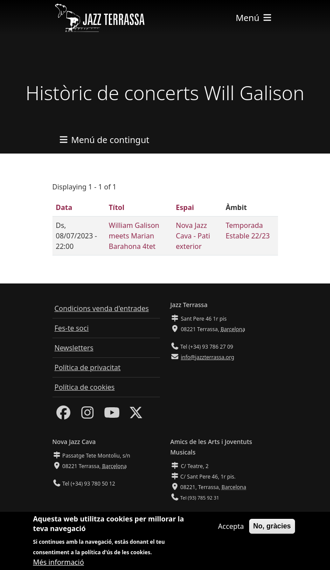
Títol (117, 207)
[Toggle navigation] (254, 17)
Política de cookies (85, 387)
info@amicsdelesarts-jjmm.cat (216, 515)
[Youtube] (112, 415)
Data (64, 207)
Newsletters (74, 348)
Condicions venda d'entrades (102, 308)
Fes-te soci (72, 328)
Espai (185, 207)
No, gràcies (272, 531)
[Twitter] (136, 415)
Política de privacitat (88, 367)
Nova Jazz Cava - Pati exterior (193, 235)
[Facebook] (63, 415)
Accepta (231, 531)
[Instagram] (87, 415)
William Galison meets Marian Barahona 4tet (134, 235)
